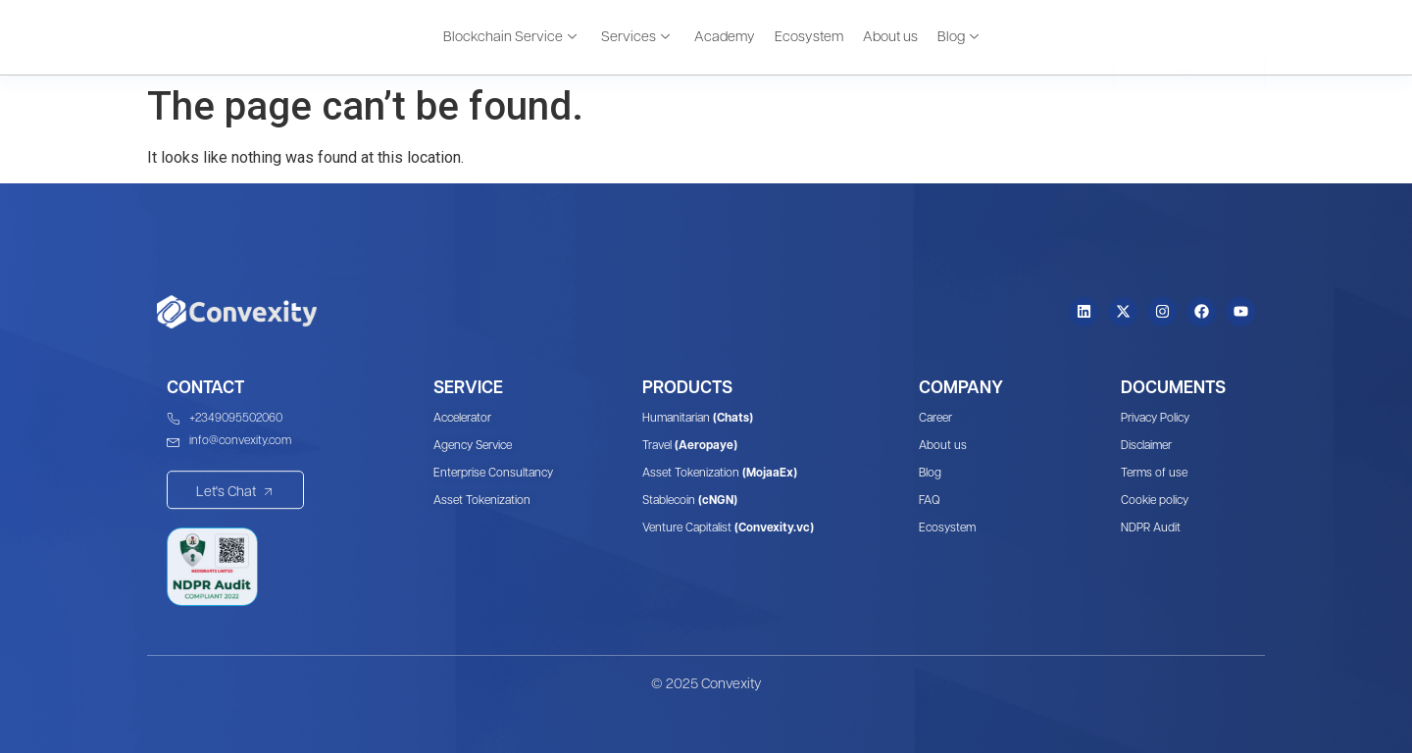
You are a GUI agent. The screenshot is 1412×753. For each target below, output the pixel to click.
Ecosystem (809, 36)
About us (890, 36)
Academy (724, 36)
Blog (958, 36)
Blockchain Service (510, 36)
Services (635, 36)
